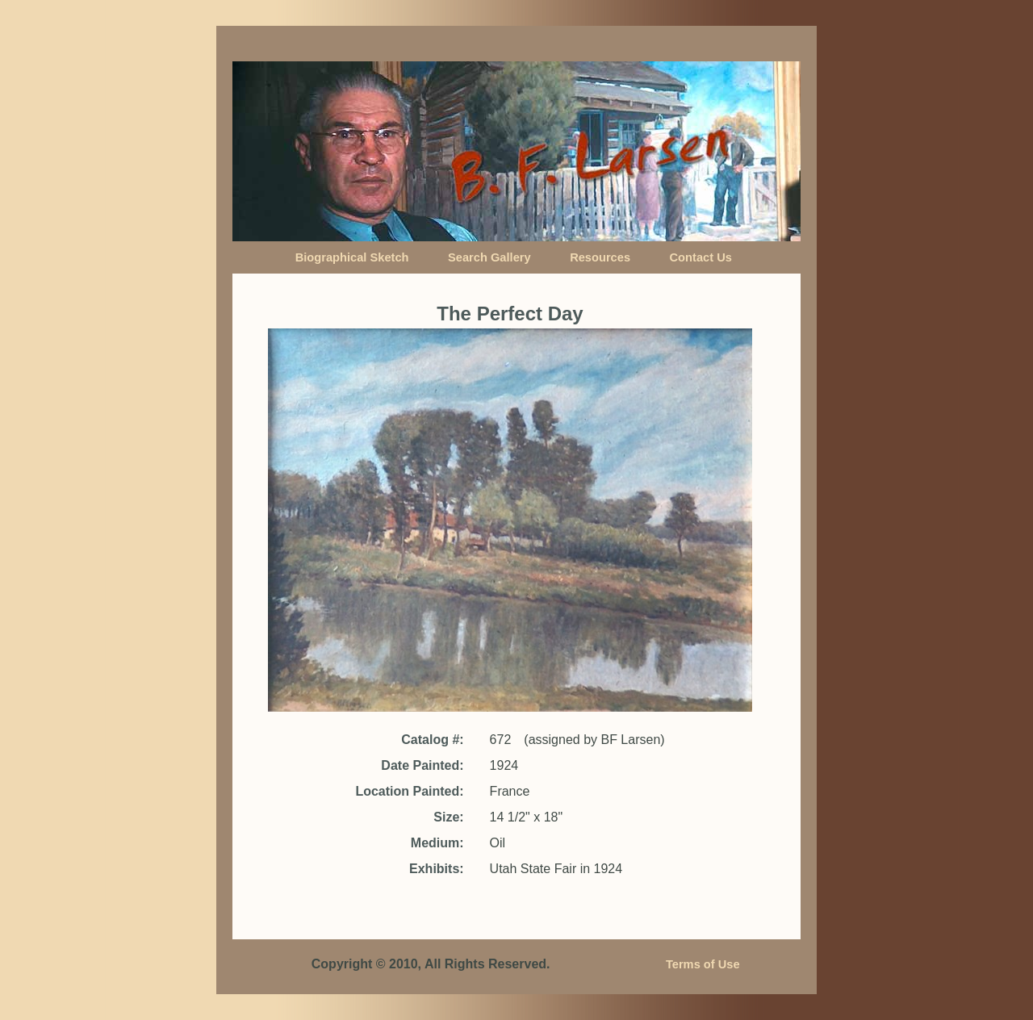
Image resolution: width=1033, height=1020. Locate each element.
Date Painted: (422, 765)
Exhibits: (436, 869)
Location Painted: (409, 791)
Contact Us (701, 257)
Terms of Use (703, 964)
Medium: (437, 843)
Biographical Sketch (352, 257)
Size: (448, 817)
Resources (600, 257)
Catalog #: (432, 739)
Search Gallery (489, 257)
